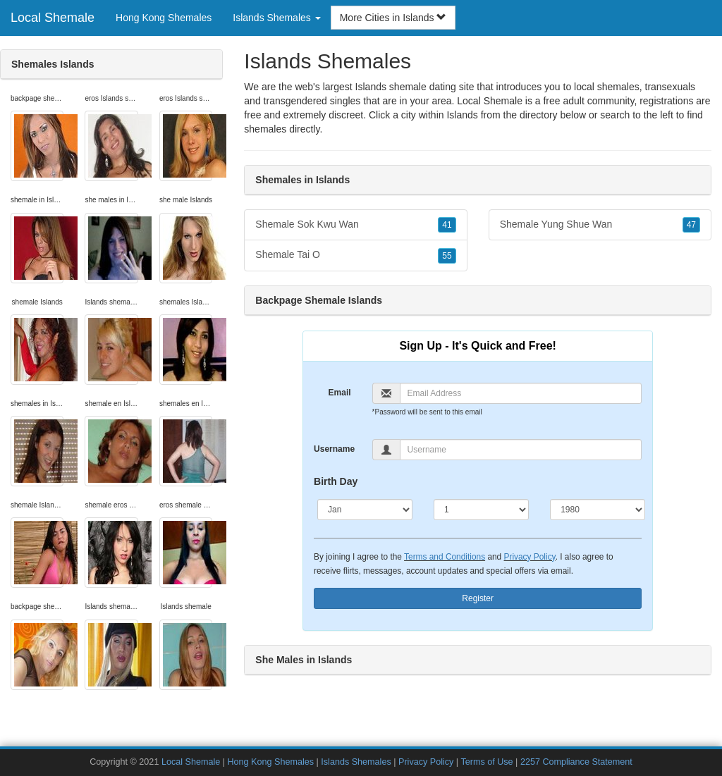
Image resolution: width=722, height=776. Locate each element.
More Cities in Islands (393, 17)
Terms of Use (486, 762)
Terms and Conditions (444, 557)
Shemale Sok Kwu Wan (355, 225)
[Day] (481, 509)
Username (334, 449)
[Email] (521, 393)
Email (340, 393)
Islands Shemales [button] (276, 17)
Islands (461, 115)
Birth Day (335, 481)
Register (478, 598)
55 (446, 256)
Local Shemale (52, 18)
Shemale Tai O (355, 255)
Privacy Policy (530, 557)
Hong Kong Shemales (164, 17)
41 (446, 225)
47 (691, 225)
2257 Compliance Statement (576, 762)
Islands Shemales (356, 762)
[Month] (364, 509)
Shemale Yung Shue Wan (600, 225)
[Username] (521, 449)
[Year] (597, 509)
